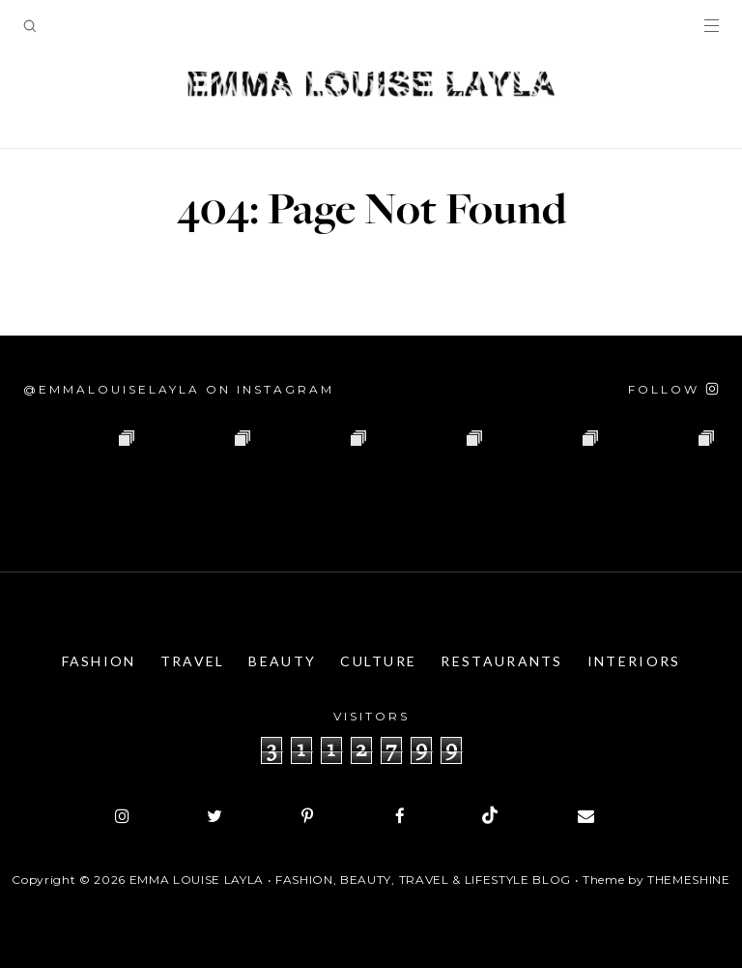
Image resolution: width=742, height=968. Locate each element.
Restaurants (501, 661)
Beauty (282, 661)
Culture (378, 661)
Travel (192, 661)
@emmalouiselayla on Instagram (178, 389)
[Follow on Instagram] (673, 389)
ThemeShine (688, 879)
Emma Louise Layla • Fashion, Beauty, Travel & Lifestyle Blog (350, 879)
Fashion (99, 661)
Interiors (634, 661)
